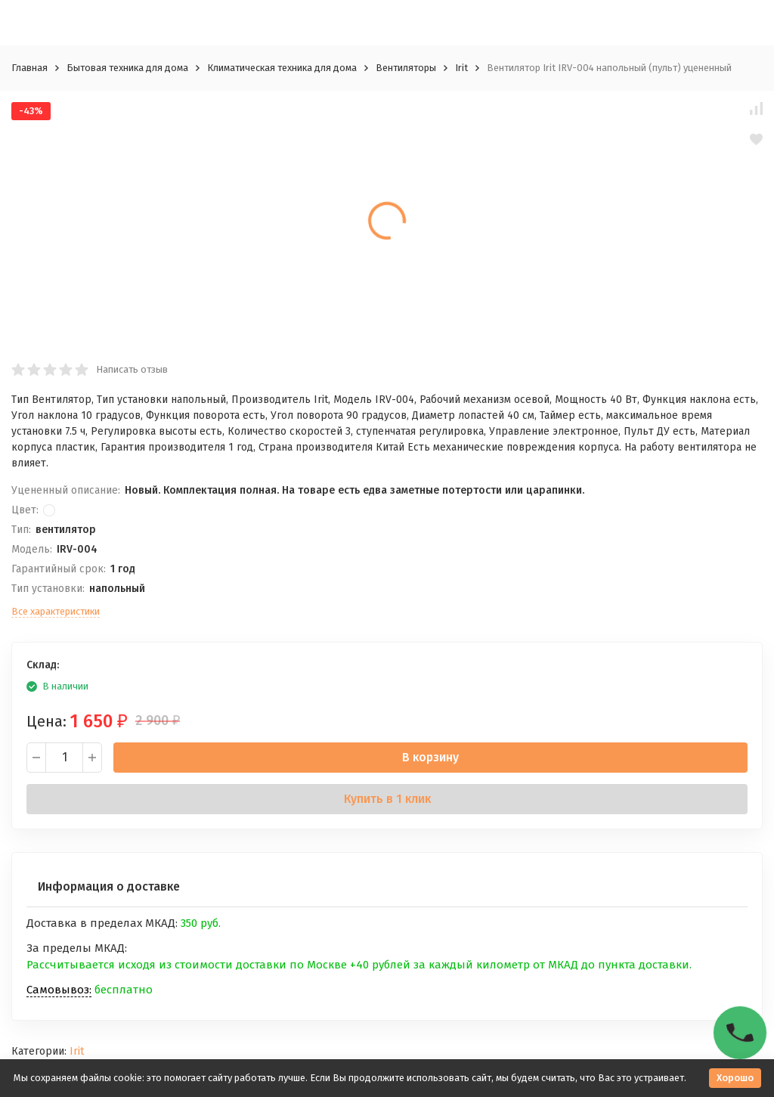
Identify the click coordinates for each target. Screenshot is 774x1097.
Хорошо (735, 1077)
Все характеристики (55, 611)
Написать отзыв (132, 369)
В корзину (430, 757)
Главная (29, 67)
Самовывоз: (58, 989)
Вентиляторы (406, 67)
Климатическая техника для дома (282, 67)
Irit (461, 67)
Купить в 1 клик (387, 799)
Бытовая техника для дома (127, 67)
